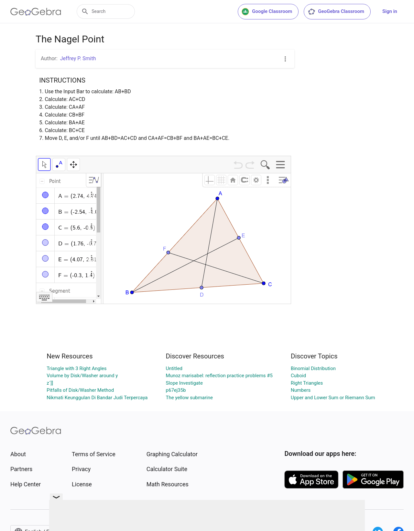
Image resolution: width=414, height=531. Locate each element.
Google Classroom (267, 12)
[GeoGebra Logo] (35, 12)
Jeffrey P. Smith (78, 58)
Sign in (389, 11)
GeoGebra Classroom (336, 12)
